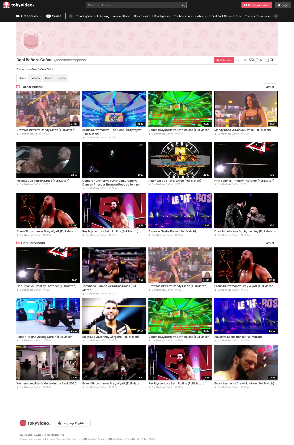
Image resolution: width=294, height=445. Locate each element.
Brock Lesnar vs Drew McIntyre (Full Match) (244, 383)
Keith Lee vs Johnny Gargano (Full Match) (110, 337)
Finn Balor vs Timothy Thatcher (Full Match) (244, 181)
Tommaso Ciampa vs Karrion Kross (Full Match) (109, 288)
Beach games (162, 16)
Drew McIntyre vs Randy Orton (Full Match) (46, 130)
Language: (72, 423)
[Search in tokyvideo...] (183, 5)
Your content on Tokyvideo (42, 439)
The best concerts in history (191, 16)
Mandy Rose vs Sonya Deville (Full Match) (242, 130)
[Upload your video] (256, 5)
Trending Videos (86, 16)
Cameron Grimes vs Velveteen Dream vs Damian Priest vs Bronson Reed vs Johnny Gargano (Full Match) (110, 183)
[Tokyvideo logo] (18, 5)
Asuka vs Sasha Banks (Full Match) (172, 231)
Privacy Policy (125, 439)
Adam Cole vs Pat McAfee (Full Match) (174, 181)
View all (270, 86)
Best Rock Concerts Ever (226, 16)
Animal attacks (121, 16)
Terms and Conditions (67, 439)
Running (104, 16)
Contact (23, 439)
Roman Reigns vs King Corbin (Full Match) (45, 337)
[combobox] (136, 5)
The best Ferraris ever (258, 16)
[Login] (283, 5)
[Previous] (71, 16)
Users (48, 78)
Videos (36, 78)
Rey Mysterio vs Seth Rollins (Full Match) (110, 231)
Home (22, 78)
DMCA (152, 439)
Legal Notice (85, 439)
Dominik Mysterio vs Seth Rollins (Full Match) (179, 130)
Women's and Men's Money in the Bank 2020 (46, 383)
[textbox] (133, 5)
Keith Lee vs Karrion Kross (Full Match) (43, 181)
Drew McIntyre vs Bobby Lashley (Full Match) (245, 231)
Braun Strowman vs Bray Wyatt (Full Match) (46, 231)
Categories (29, 16)
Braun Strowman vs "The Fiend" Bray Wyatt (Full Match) (112, 132)
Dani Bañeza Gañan (28, 134)
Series (54, 16)
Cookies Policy (140, 439)
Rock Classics (142, 16)
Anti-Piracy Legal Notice (105, 439)
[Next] (276, 16)
